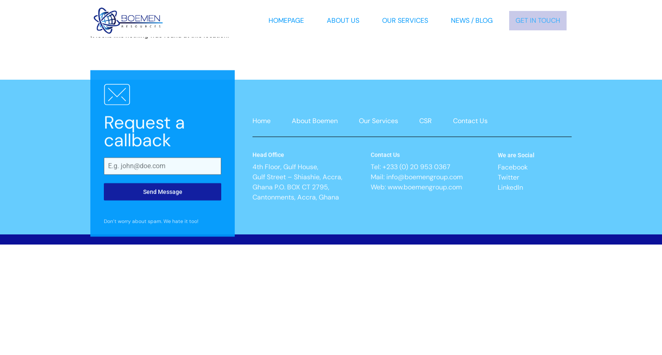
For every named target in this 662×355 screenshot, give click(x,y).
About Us (343, 20)
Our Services (405, 20)
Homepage (286, 20)
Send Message (162, 219)
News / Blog (472, 20)
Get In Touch (537, 20)
